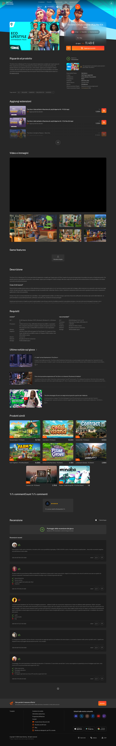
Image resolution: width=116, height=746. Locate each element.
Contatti (34, 719)
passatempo (31, 92)
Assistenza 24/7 (73, 2)
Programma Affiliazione (38, 716)
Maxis (82, 78)
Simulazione (84, 84)
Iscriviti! (102, 703)
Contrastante (84, 88)
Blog (66, 2)
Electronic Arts (85, 80)
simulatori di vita (40, 92)
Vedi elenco (84, 73)
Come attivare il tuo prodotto (88, 77)
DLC (19, 92)
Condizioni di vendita (37, 711)
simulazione (24, 92)
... (53, 92)
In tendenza (41, 2)
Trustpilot (12, 711)
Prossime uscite (58, 2)
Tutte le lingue (100, 520)
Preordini (49, 2)
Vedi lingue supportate (87, 75)
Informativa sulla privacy (38, 714)
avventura (48, 92)
